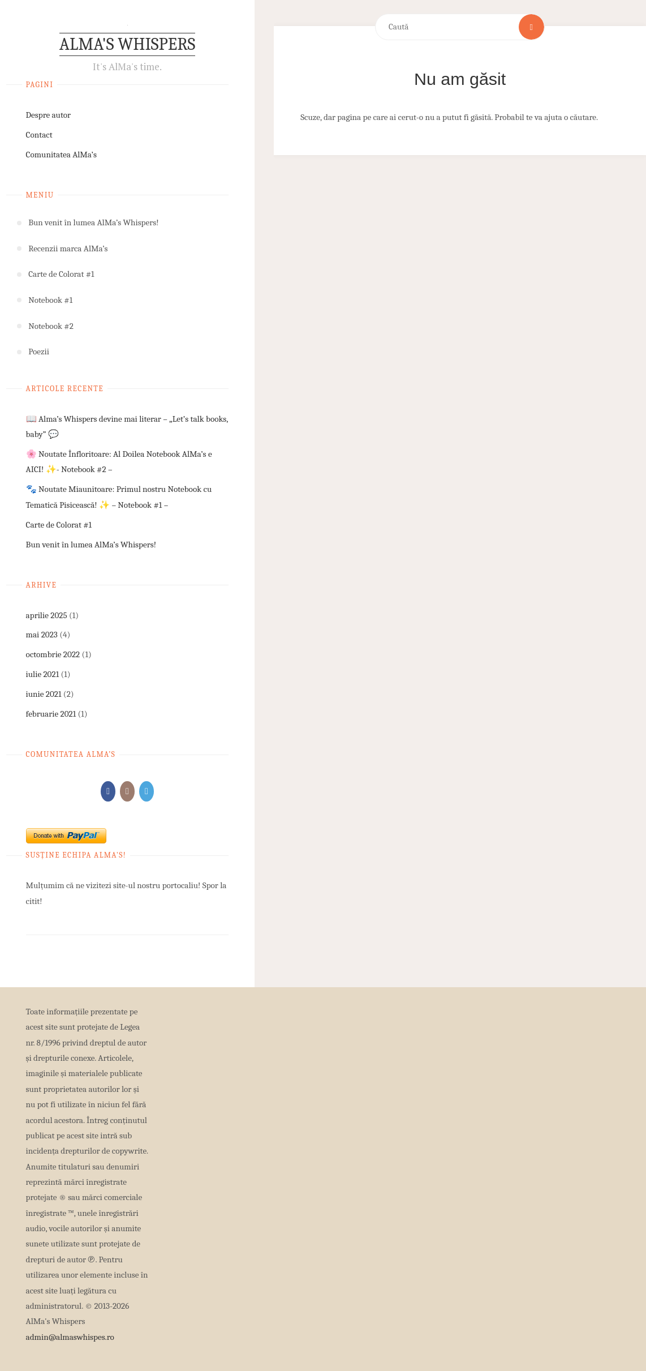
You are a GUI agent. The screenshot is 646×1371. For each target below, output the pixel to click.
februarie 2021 (51, 714)
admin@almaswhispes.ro (70, 1337)
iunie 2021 (44, 694)
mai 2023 (42, 634)
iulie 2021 (42, 674)
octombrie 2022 (53, 654)
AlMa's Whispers (127, 44)
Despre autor (48, 115)
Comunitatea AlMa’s (61, 154)
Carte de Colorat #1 (59, 525)
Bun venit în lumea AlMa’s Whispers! (91, 544)
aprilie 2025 (46, 615)
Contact (39, 135)
